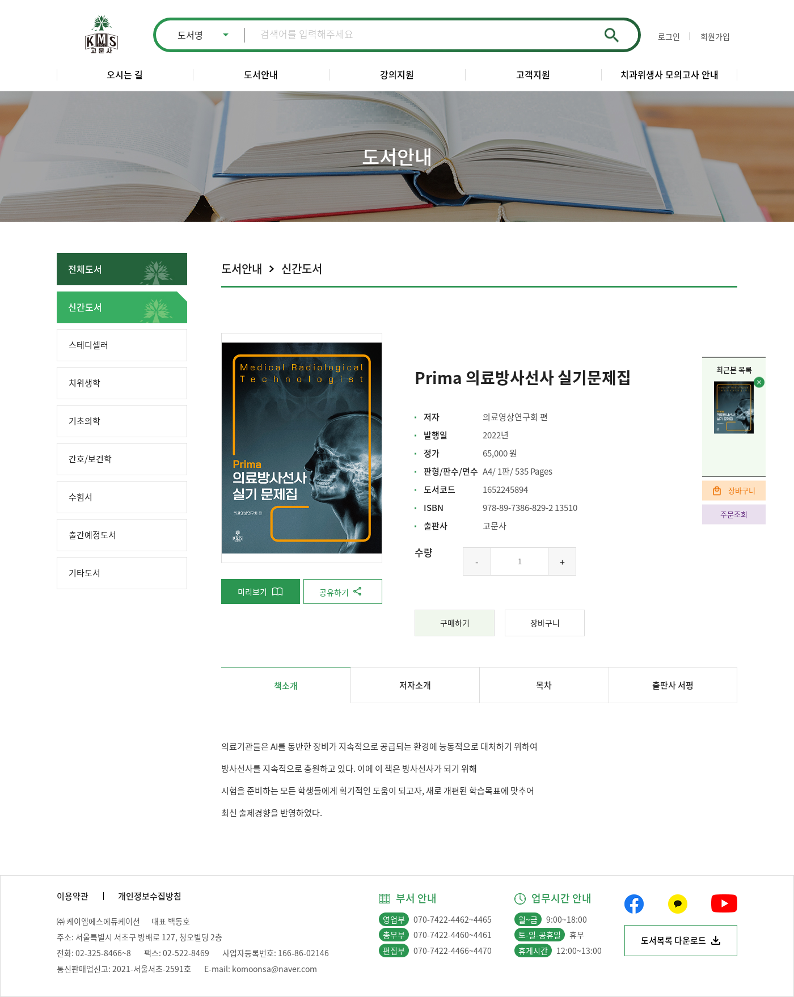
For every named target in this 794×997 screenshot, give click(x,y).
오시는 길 (125, 74)
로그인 (669, 36)
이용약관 (72, 896)
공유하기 (334, 592)
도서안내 (261, 74)
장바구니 (741, 490)
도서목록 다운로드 (673, 940)
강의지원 (397, 74)
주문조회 (733, 514)
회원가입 (715, 36)
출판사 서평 (673, 685)
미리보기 (252, 591)
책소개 (286, 685)
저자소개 (415, 685)
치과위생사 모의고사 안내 (669, 74)
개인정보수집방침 (149, 896)
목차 (544, 685)
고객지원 (533, 74)
